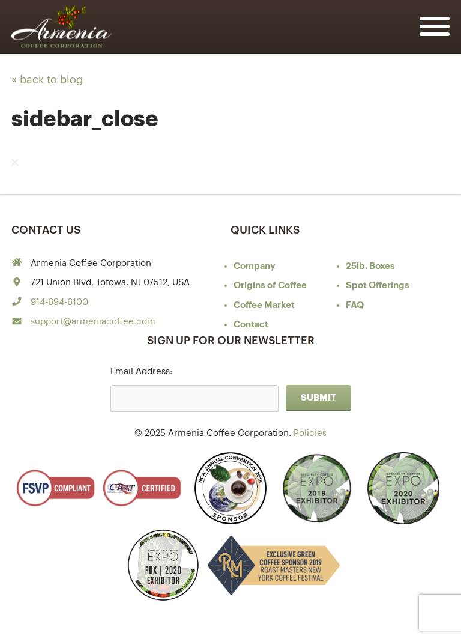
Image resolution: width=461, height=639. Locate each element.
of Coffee (270, 285)
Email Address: (141, 371)
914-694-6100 (59, 302)
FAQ (355, 305)
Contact (251, 324)
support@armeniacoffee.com (93, 321)
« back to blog (47, 79)
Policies (310, 433)
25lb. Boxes (370, 266)
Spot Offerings (377, 285)
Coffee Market (264, 305)
